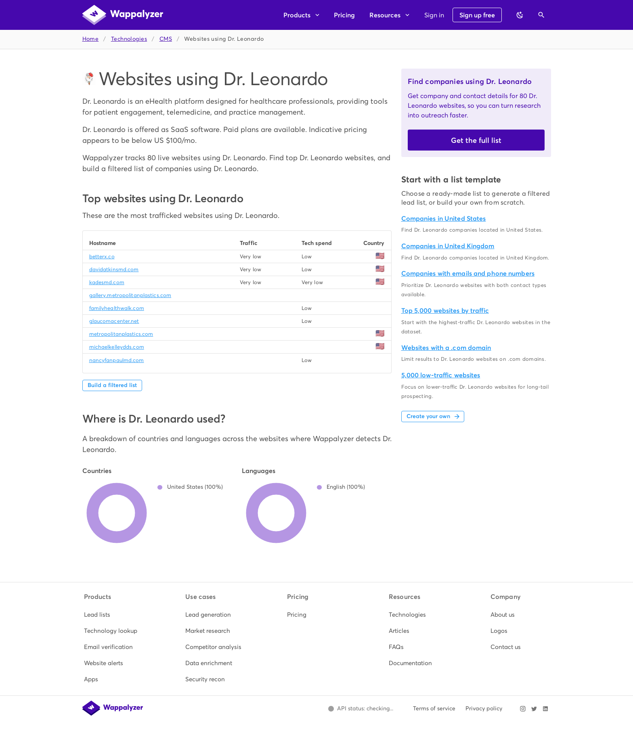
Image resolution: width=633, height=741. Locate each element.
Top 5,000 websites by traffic (445, 310)
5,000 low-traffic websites (440, 375)
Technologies (129, 39)
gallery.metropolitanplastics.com (130, 295)
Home (90, 39)
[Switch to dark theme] (520, 15)
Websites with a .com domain (446, 348)
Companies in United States (443, 218)
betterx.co (102, 256)
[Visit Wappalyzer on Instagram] (522, 708)
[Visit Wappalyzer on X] (534, 708)
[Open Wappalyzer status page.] (360, 708)
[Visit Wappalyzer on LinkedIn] (545, 708)
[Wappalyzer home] (122, 15)
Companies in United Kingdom (448, 246)
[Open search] (541, 15)
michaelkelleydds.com (116, 347)
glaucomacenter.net (114, 321)
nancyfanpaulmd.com (116, 360)
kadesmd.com (106, 282)
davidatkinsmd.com (114, 269)
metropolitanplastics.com (121, 334)
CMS (165, 39)
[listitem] (113, 615)
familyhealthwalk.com (116, 308)
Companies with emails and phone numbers (467, 273)
